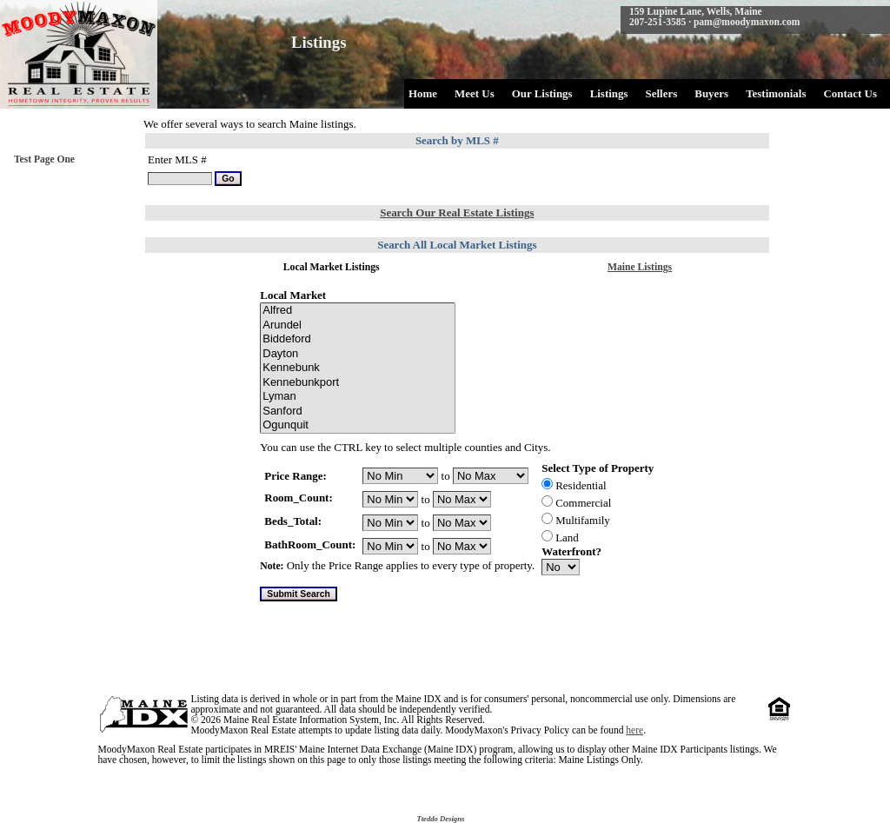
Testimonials (776, 93)
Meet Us (475, 93)
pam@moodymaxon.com (747, 22)
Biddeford (358, 339)
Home (422, 93)
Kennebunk (358, 368)
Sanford (358, 411)
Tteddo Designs (440, 818)
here (634, 730)
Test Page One (44, 159)
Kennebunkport (358, 382)
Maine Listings (640, 267)
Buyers (711, 93)
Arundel (358, 325)
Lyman (358, 396)
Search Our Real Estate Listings (457, 212)
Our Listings (542, 93)
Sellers (662, 93)
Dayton (358, 354)
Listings (609, 93)
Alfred (358, 310)
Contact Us (850, 93)
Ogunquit (358, 425)
